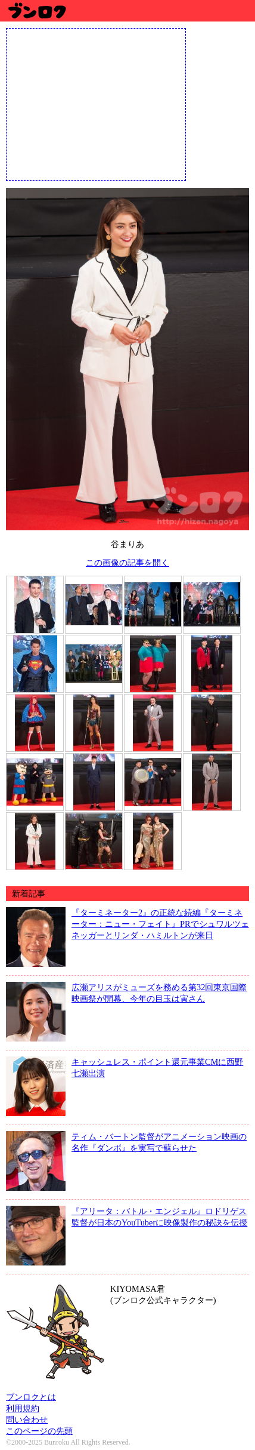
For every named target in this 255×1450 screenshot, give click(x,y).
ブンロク (37, 10)
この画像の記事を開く (127, 562)
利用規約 (22, 1408)
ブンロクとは (31, 1397)
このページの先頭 (39, 1431)
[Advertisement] (96, 103)
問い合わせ (27, 1419)
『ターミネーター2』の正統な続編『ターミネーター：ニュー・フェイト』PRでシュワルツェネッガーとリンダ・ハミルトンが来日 (160, 924)
